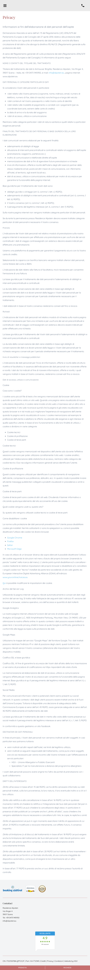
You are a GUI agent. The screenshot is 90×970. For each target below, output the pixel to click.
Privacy (50, 961)
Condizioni (59, 961)
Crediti (43, 961)
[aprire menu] (5, 6)
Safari (10, 545)
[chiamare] (83, 5)
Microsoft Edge (14, 548)
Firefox (10, 541)
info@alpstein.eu (56, 72)
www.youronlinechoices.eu (15, 577)
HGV (76, 961)
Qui (4, 583)
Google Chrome (14, 537)
